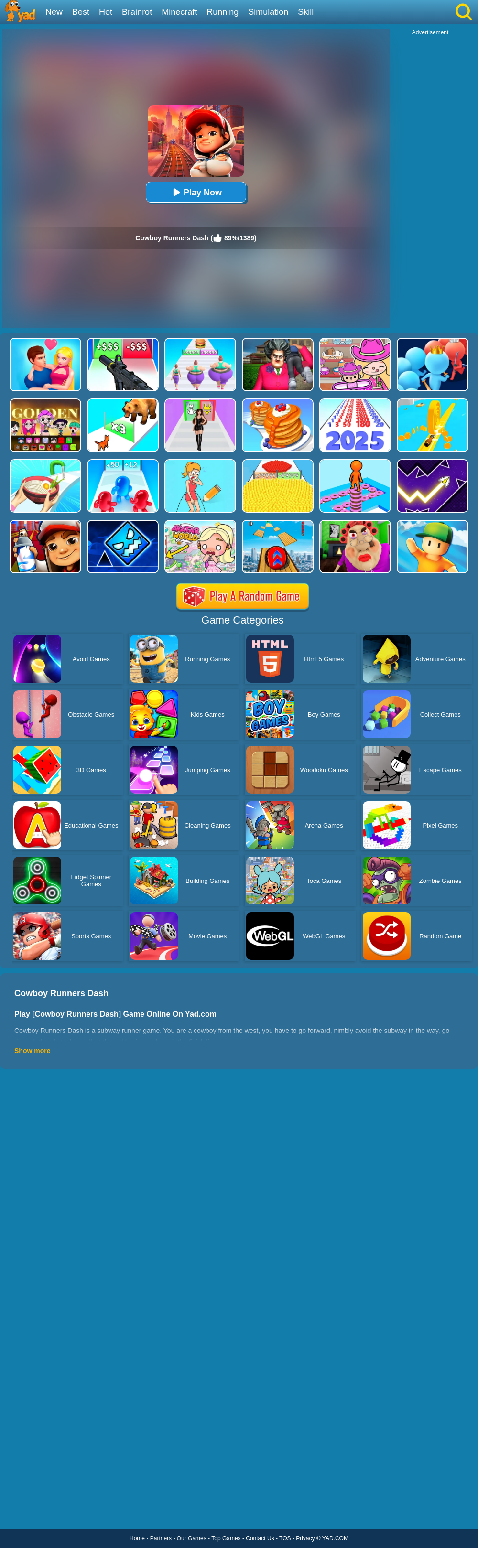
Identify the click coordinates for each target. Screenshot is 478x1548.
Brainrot (137, 12)
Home (137, 1538)
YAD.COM (335, 1538)
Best (80, 12)
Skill (306, 12)
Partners (161, 1538)
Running (222, 12)
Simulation (268, 12)
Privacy (305, 1538)
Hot (105, 12)
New (54, 12)
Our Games (191, 1538)
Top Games (225, 1538)
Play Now (196, 192)
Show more (32, 1050)
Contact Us (260, 1538)
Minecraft (179, 12)
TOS (285, 1538)
